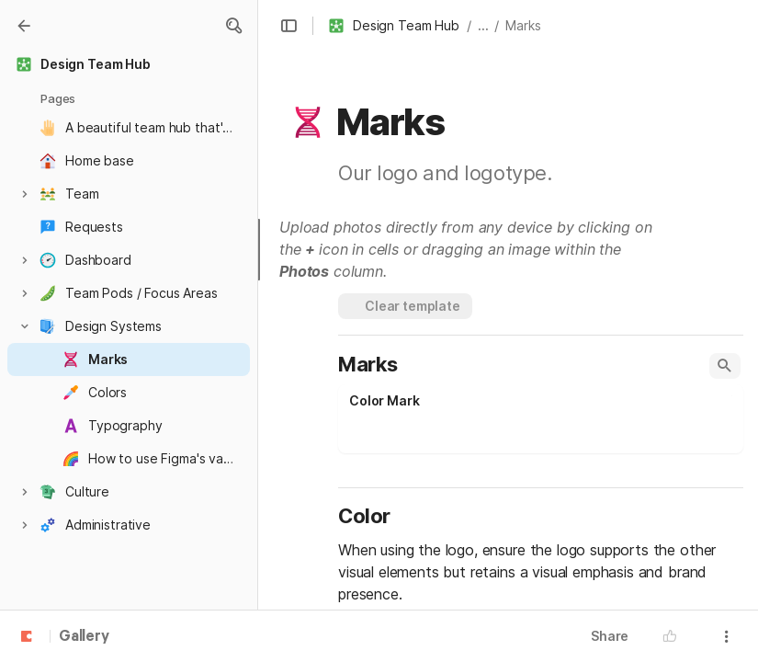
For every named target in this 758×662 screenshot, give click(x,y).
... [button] (483, 25)
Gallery (84, 637)
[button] (233, 26)
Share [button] (609, 636)
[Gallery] (24, 26)
